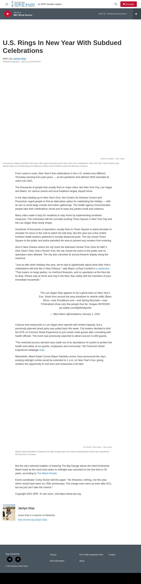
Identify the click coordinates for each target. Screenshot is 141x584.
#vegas (93, 304)
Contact (112, 555)
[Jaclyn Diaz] (9, 512)
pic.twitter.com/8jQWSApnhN (75, 307)
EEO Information (57, 561)
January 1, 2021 (91, 314)
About (81, 561)
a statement (102, 268)
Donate (129, 4)
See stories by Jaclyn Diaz (32, 519)
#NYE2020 (104, 304)
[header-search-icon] (116, 4)
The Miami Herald (47, 473)
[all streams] (137, 13)
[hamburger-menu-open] (6, 4)
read (41, 350)
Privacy (53, 555)
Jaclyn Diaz (19, 58)
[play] (7, 14)
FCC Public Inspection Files (91, 555)
